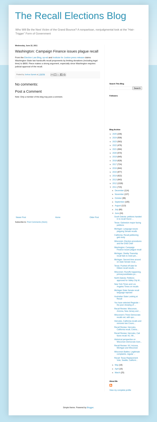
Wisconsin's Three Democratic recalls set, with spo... (127, 316)
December (119, 190)
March (118, 372)
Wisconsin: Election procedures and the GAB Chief (127, 242)
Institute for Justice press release (68, 57)
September (120, 202)
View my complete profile (120, 390)
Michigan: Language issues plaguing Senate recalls (126, 230)
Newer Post (21, 217)
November (119, 194)
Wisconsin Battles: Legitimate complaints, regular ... (127, 353)
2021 (114, 149)
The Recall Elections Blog (70, 15)
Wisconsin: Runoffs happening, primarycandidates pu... (127, 273)
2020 (114, 153)
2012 (114, 183)
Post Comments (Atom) (37, 222)
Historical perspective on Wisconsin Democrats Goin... (128, 340)
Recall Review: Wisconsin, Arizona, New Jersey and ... (127, 310)
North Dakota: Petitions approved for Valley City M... (127, 279)
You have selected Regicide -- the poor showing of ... (127, 304)
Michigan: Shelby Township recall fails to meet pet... (126, 254)
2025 (114, 134)
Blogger (90, 407)
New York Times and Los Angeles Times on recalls (126, 285)
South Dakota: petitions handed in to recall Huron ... (127, 218)
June (117, 213)
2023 (114, 141)
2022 (114, 145)
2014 (114, 176)
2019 (114, 157)
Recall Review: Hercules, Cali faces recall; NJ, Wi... (127, 334)
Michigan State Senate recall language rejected (126, 291)
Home (57, 217)
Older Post (94, 217)
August (118, 205)
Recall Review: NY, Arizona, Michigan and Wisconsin (126, 346)
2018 (114, 160)
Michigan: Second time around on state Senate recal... (127, 260)
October (118, 198)
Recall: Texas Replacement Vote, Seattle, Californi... (126, 359)
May (117, 365)
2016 (114, 168)
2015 (114, 172)
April (117, 369)
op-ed (45, 57)
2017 (114, 164)
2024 (114, 138)
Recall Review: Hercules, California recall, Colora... (126, 328)
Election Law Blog (32, 57)
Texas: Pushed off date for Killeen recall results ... (125, 267)
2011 (114, 187)
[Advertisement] (57, 191)
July (117, 209)
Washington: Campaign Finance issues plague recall (127, 248)
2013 (114, 179)
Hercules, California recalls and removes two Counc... (127, 322)
